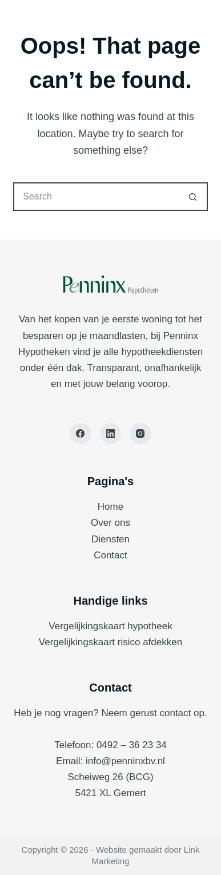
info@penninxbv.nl (125, 761)
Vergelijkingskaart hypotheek (110, 626)
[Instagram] (140, 434)
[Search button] (193, 196)
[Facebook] (80, 434)
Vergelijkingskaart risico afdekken (110, 642)
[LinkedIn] (111, 434)
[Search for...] (96, 196)
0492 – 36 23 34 (132, 745)
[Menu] (198, 23)
